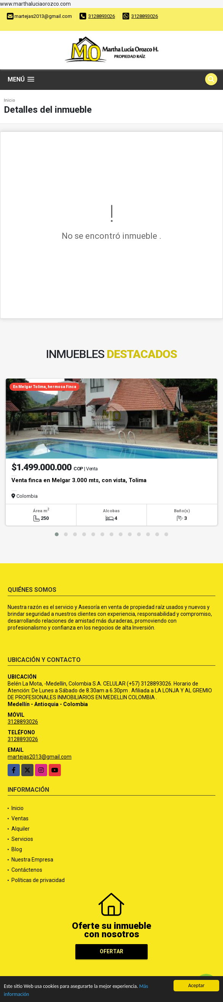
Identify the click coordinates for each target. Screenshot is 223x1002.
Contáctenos (26, 870)
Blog (16, 849)
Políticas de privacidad (38, 880)
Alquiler (20, 829)
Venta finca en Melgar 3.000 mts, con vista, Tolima (79, 480)
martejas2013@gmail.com (40, 757)
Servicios (22, 839)
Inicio (9, 100)
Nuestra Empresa (32, 860)
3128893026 (101, 16)
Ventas (20, 818)
